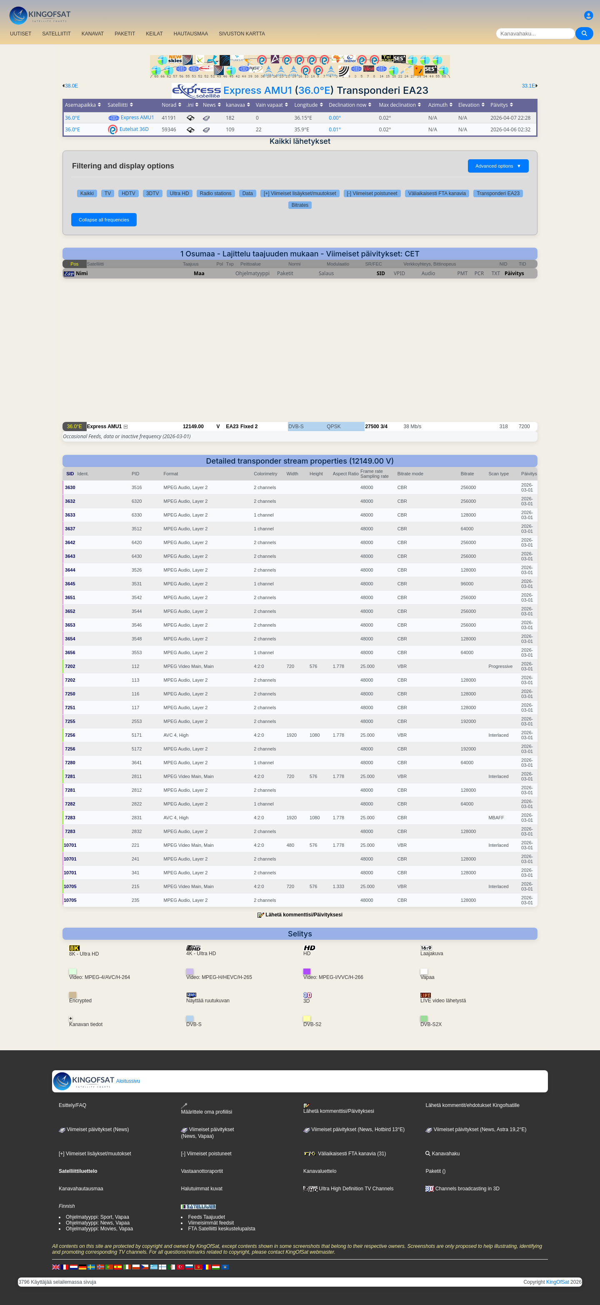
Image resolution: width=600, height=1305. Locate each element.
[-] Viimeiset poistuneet (372, 193)
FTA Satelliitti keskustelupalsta (221, 1229)
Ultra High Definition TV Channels (348, 1189)
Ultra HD (179, 193)
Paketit (433, 1171)
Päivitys (514, 273)
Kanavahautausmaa (81, 1189)
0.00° (335, 117)
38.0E (71, 86)
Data (247, 193)
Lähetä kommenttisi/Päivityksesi (303, 915)
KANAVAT (93, 34)
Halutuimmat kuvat (201, 1189)
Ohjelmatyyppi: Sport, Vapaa (97, 1217)
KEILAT (154, 34)
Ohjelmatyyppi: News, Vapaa (98, 1223)
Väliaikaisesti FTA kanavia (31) (344, 1154)
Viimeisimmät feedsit (211, 1223)
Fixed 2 (249, 426)
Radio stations (216, 193)
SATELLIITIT (56, 34)
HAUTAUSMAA (191, 34)
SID (381, 273)
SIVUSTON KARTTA (242, 34)
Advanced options (498, 165)
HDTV (128, 193)
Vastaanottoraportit (202, 1171)
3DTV (152, 193)
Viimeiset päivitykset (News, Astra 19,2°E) (475, 1129)
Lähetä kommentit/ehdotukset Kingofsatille (472, 1105)
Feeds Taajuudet (206, 1217)
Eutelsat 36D (134, 129)
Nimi (82, 273)
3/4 (384, 426)
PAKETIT (125, 34)
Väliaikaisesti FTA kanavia (437, 193)
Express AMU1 (257, 90)
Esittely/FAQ (72, 1105)
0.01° (335, 129)
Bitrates (300, 205)
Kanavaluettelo (319, 1171)
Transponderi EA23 (498, 193)
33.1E (528, 86)
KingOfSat (557, 1282)
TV (108, 193)
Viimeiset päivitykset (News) (94, 1129)
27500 (372, 426)
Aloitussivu (96, 1081)
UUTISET (20, 34)
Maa (199, 273)
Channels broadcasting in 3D (462, 1189)
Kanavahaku (442, 1154)
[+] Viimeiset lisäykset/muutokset (300, 193)
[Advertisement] (300, 354)
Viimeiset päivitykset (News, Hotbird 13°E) (354, 1129)
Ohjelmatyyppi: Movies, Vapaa (99, 1229)
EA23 (232, 426)
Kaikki (87, 193)
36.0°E (314, 90)
